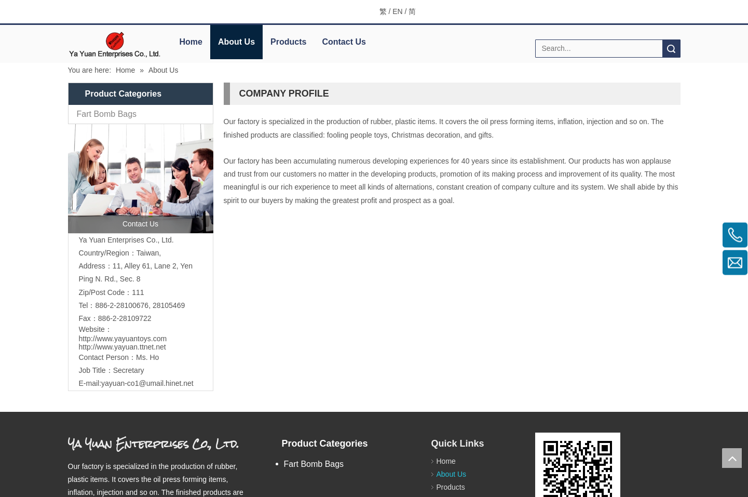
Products (288, 41)
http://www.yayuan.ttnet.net (122, 347)
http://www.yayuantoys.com (123, 338)
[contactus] (140, 178)
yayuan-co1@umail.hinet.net (147, 383)
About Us (236, 41)
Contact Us (343, 41)
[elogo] (114, 44)
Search (671, 48)
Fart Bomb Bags (107, 114)
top (732, 458)
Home (191, 41)
